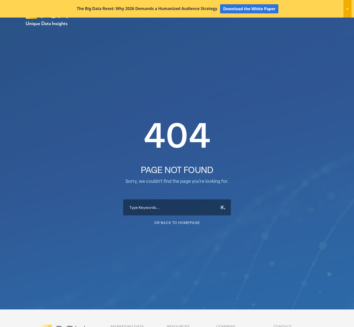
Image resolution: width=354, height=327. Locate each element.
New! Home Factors (268, 23)
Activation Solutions (257, 32)
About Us (315, 32)
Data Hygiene (222, 32)
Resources (290, 32)
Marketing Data (190, 32)
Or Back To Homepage (177, 240)
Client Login (315, 23)
